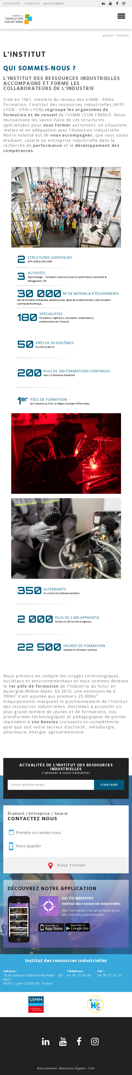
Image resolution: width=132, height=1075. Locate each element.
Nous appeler (25, 846)
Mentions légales (72, 1068)
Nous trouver (66, 865)
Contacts (32, 3)
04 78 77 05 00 (79, 975)
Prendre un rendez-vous (34, 832)
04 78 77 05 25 (110, 975)
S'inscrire (109, 784)
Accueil (108, 35)
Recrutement (54, 3)
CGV (91, 1068)
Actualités (11, 3)
